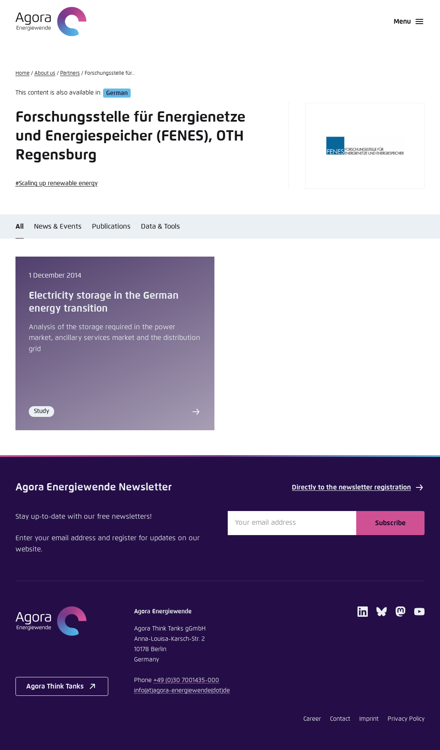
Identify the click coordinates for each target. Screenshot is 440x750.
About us (44, 73)
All (19, 226)
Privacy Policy (406, 719)
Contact (340, 719)
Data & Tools (160, 226)
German (117, 93)
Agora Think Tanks (62, 686)
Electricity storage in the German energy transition (104, 302)
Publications (111, 226)
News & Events (58, 226)
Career (312, 719)
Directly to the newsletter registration (358, 487)
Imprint (369, 719)
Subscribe (390, 523)
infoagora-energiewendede (182, 691)
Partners (70, 73)
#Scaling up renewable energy (56, 184)
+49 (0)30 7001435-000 (186, 680)
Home (22, 73)
